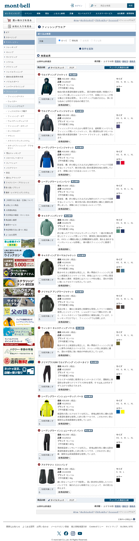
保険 (39, 13)
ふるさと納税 (59, 13)
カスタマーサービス (104, 13)
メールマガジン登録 (60, 526)
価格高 (132, 61)
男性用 (75, 41)
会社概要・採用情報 (125, 13)
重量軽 (118, 61)
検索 (131, 5)
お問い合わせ (43, 526)
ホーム (76, 20)
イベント (28, 13)
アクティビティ (101, 20)
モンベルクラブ (84, 13)
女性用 (85, 41)
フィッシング (113, 20)
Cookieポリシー (96, 526)
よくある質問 (28, 526)
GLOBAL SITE (126, 526)
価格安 (125, 61)
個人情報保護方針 (79, 526)
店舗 (71, 13)
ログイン (78, 6)
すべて (64, 41)
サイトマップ (112, 526)
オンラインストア (12, 13)
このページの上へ (127, 519)
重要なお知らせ (13, 526)
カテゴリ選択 (93, 5)
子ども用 (97, 41)
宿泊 (47, 13)
